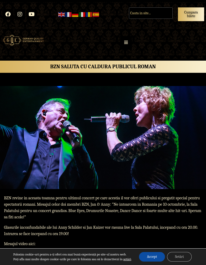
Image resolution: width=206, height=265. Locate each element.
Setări (179, 256)
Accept (152, 256)
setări (127, 259)
